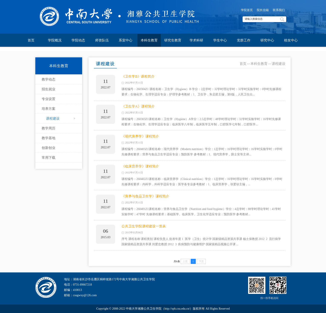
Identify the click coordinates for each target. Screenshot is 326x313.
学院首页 (247, 10)
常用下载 (48, 157)
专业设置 (48, 99)
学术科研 (196, 40)
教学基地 (48, 138)
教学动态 (48, 79)
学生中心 (220, 40)
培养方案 (48, 108)
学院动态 (78, 40)
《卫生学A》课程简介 (138, 106)
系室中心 (125, 40)
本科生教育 (149, 40)
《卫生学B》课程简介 (138, 76)
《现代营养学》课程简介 (140, 136)
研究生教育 (172, 40)
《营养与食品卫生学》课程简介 (145, 196)
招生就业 (48, 89)
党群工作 (243, 40)
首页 (31, 40)
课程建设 (53, 118)
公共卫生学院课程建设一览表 (144, 226)
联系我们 (279, 10)
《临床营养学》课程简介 (140, 166)
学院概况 (54, 40)
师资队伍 (102, 40)
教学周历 (48, 128)
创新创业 (48, 148)
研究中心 (267, 40)
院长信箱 (263, 10)
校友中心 (291, 40)
